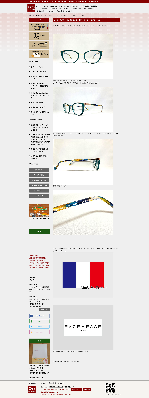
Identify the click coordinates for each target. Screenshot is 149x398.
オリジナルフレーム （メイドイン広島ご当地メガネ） (40, 86)
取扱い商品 (40, 11)
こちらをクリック (36, 304)
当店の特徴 (60, 11)
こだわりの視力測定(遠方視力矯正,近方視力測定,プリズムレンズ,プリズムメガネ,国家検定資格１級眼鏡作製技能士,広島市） (40, 139)
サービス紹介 (50, 11)
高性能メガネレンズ (38, 107)
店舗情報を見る (43, 309)
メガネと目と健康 (37, 103)
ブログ (68, 11)
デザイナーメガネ (37, 67)
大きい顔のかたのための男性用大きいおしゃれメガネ (40, 95)
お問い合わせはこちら (76, 389)
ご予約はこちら (86, 389)
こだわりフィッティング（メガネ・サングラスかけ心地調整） (40, 127)
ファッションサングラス (39, 72)
